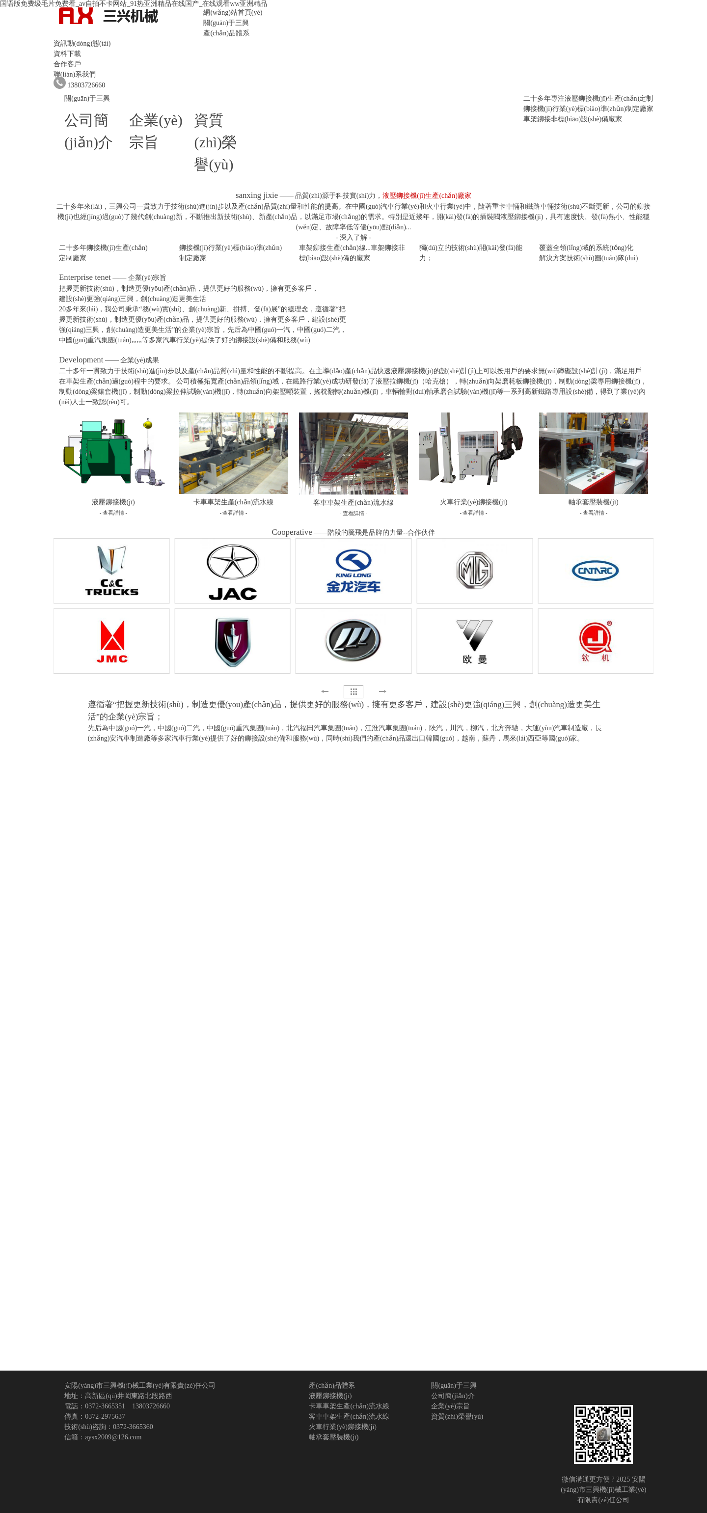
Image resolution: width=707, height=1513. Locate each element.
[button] (382, 691)
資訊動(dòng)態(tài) (82, 43)
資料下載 (67, 53)
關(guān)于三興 (226, 23)
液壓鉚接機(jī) (330, 1396)
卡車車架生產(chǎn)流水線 (349, 1406)
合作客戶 (67, 64)
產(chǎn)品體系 (226, 33)
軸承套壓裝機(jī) (333, 1437)
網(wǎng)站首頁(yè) (232, 12)
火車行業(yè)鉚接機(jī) (343, 1426)
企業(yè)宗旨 (450, 1406)
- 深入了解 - (353, 237)
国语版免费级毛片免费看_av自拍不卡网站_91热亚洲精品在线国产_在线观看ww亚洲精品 (133, 3)
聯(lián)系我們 (75, 74)
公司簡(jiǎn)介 (452, 1396)
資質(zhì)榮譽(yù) (215, 142)
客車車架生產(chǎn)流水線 (349, 1416)
